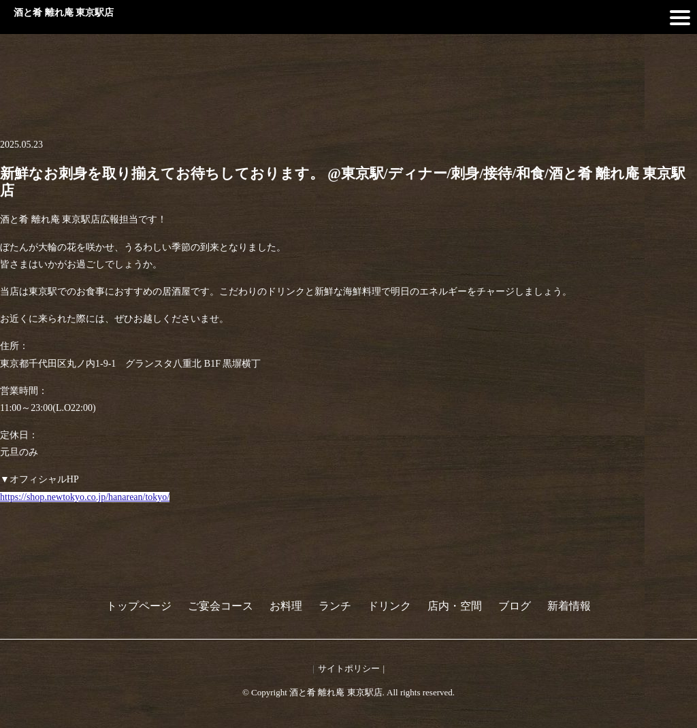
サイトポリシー (349, 668)
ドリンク (389, 606)
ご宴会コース (220, 606)
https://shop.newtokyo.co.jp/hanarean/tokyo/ (84, 497)
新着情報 (569, 606)
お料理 (286, 606)
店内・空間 (454, 606)
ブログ (514, 606)
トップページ (139, 606)
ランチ (335, 606)
